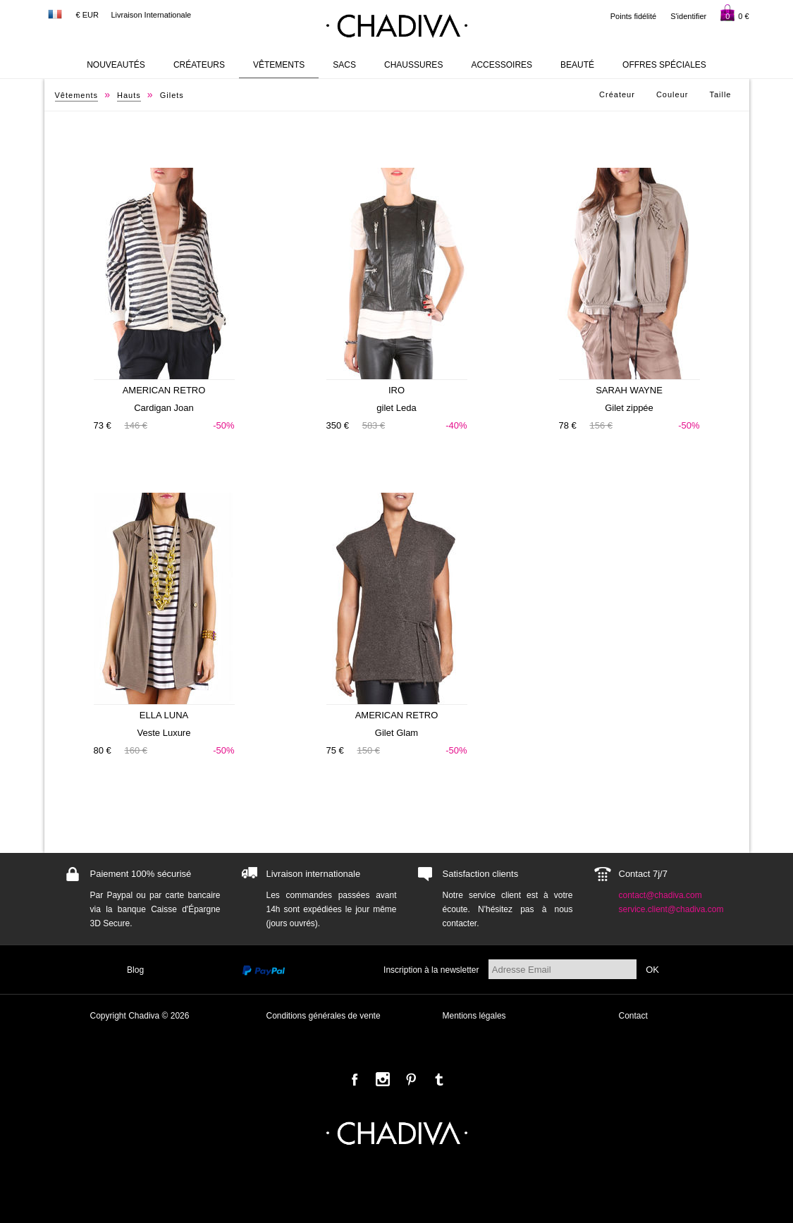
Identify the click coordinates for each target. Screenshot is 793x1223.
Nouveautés (116, 65)
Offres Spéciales (664, 65)
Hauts (129, 95)
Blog (135, 970)
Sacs (344, 65)
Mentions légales (474, 1016)
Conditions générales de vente (323, 1016)
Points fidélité (633, 16)
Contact (633, 1016)
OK (652, 969)
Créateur (617, 94)
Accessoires (501, 65)
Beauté (577, 65)
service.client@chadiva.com (671, 909)
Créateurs (199, 65)
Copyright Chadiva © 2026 (140, 1016)
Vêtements (279, 65)
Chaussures (413, 65)
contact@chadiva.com (660, 895)
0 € (734, 12)
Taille (720, 94)
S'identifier (688, 16)
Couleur (672, 94)
